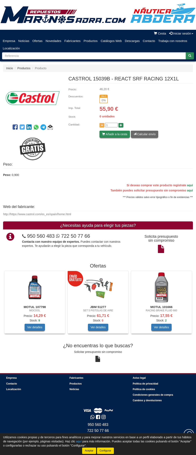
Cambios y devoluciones (147, 400)
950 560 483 (40, 236)
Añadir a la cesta (114, 134)
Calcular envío (144, 134)
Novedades (53, 41)
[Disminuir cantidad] (101, 125)
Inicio (9, 68)
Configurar (105, 450)
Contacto (149, 41)
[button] (50, 128)
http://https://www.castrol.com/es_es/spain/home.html (37, 214)
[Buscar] (190, 55)
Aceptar (89, 450)
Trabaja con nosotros (172, 41)
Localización (11, 48)
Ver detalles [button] (34, 327)
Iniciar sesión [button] (181, 33)
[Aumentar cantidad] (120, 125)
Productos (91, 41)
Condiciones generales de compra (153, 394)
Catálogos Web (111, 41)
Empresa (9, 41)
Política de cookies (144, 389)
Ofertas (37, 41)
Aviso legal (139, 377)
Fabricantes (72, 41)
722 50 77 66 (73, 236)
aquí (190, 185)
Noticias (23, 41)
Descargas (132, 41)
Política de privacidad (145, 383)
